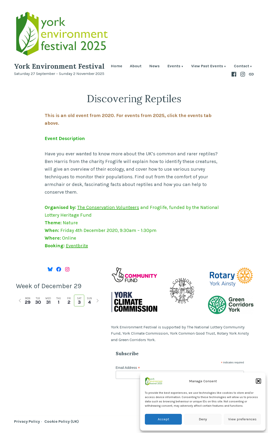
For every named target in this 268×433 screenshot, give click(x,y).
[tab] (28, 300)
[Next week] (97, 300)
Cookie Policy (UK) (61, 421)
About (136, 66)
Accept (163, 419)
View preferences (242, 419)
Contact (241, 66)
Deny (203, 419)
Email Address (128, 368)
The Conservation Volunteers (108, 207)
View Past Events (207, 66)
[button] (258, 381)
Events (173, 66)
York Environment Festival (59, 66)
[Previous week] (20, 300)
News (154, 66)
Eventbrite (77, 245)
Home (116, 66)
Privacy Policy (27, 421)
